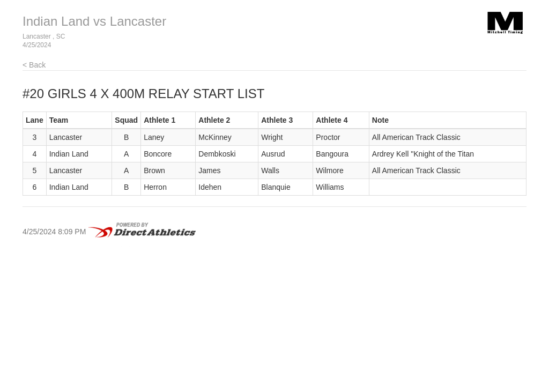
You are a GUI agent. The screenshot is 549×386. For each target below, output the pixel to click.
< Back (34, 65)
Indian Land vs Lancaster (94, 21)
